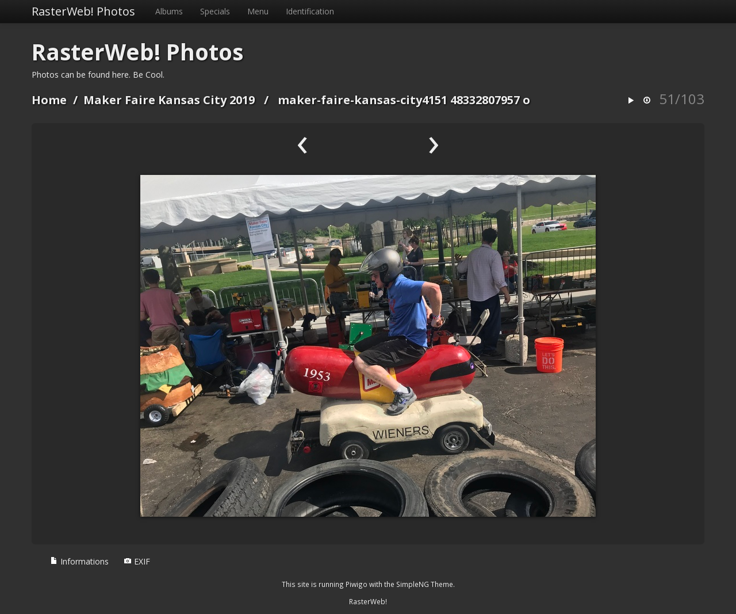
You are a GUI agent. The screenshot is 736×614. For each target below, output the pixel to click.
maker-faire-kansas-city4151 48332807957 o (404, 100)
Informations (79, 561)
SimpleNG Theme (424, 584)
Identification (310, 11)
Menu (258, 11)
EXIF (137, 561)
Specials (215, 11)
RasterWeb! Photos (83, 11)
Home (49, 100)
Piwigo (356, 584)
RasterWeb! (368, 601)
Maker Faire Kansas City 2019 (169, 100)
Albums (169, 11)
